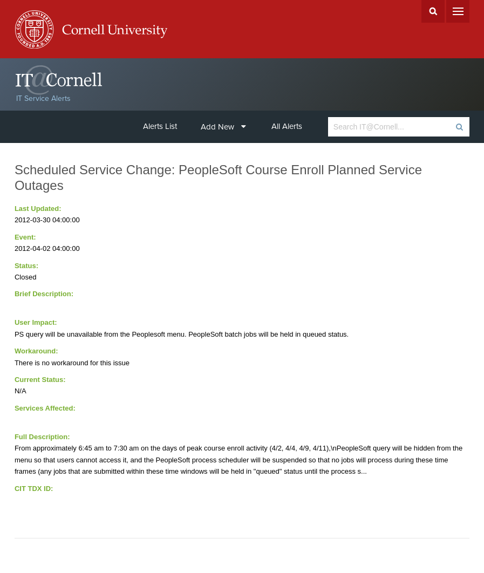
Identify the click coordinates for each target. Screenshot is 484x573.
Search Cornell (433, 11)
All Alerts (286, 126)
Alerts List (160, 126)
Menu (457, 11)
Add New (223, 127)
